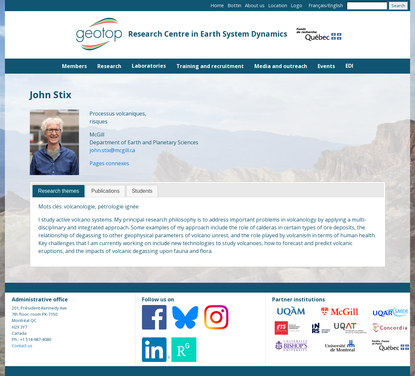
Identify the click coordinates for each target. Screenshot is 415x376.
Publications (105, 191)
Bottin (234, 5)
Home (217, 5)
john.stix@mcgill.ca (112, 150)
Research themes (58, 191)
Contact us (22, 346)
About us (255, 5)
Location (277, 5)
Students (142, 191)
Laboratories (149, 65)
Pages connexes (109, 163)
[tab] (58, 191)
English (335, 5)
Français (317, 5)
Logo (296, 5)
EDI (349, 65)
